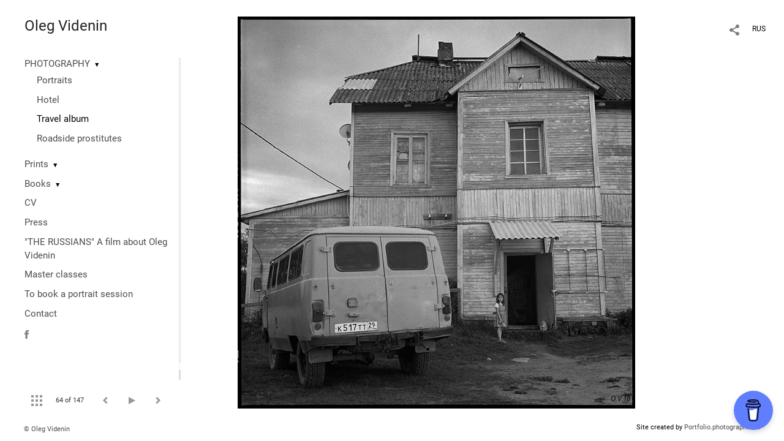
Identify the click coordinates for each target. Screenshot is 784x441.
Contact (40, 313)
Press (36, 222)
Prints (36, 164)
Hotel (48, 99)
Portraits (54, 80)
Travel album (63, 118)
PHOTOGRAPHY (57, 63)
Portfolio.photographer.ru (722, 427)
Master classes (56, 274)
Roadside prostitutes (79, 138)
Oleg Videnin (65, 25)
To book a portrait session (78, 294)
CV (30, 202)
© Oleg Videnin (47, 429)
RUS (759, 28)
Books (37, 183)
